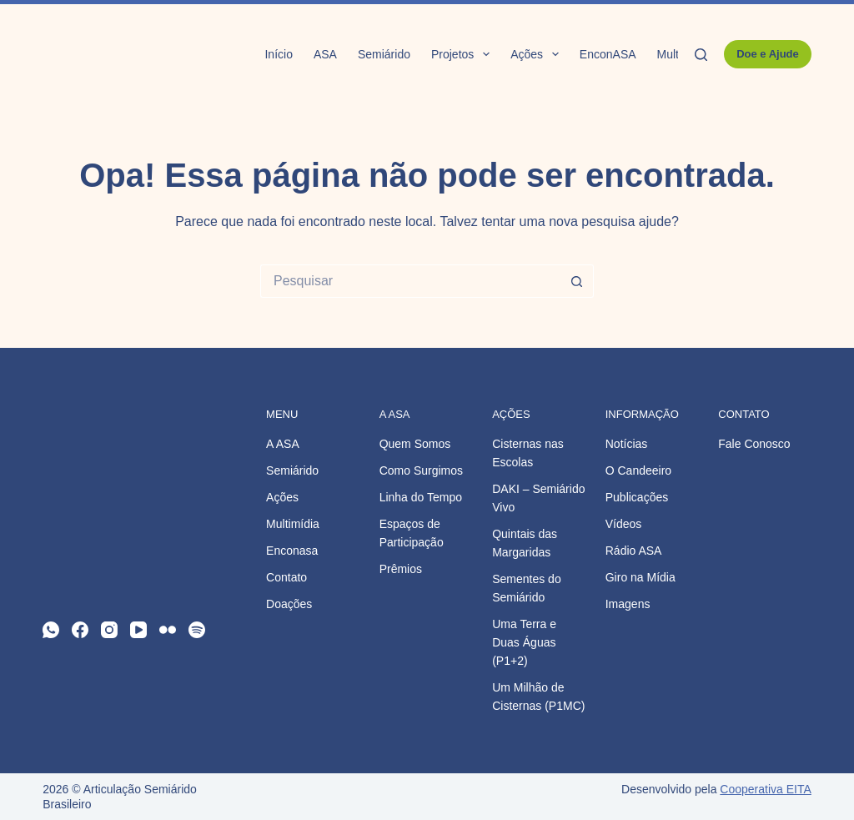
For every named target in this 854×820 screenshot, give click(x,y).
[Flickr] (167, 629)
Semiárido (384, 54)
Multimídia (292, 524)
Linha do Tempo (420, 497)
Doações (289, 604)
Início (278, 54)
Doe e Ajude (767, 54)
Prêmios (400, 569)
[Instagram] (109, 629)
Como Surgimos (421, 470)
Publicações (637, 497)
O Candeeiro (638, 470)
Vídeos (623, 524)
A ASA (282, 443)
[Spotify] (196, 629)
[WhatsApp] (51, 629)
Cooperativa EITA (765, 789)
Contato (286, 577)
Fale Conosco (754, 443)
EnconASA (608, 54)
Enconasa (292, 550)
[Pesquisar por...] (410, 281)
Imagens (628, 604)
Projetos (463, 54)
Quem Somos (415, 443)
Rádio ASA (633, 550)
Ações (537, 54)
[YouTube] (138, 629)
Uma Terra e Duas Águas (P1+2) (524, 642)
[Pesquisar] (701, 54)
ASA (325, 54)
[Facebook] (80, 629)
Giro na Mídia (640, 577)
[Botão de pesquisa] (577, 281)
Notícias (626, 443)
